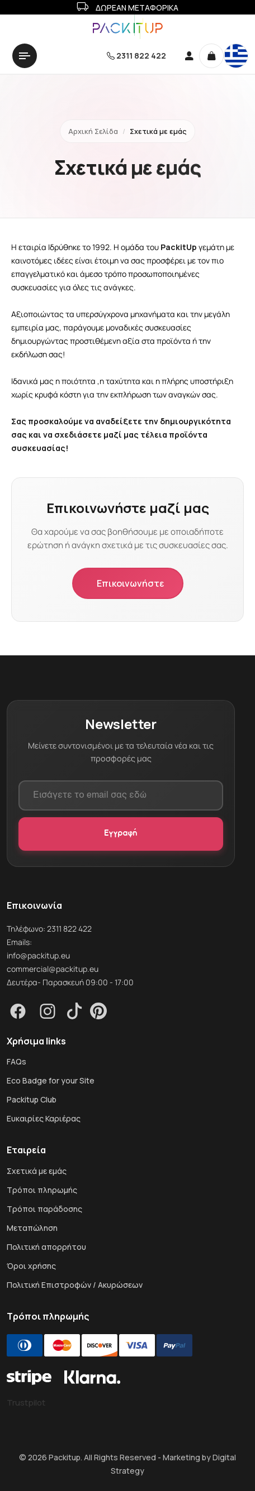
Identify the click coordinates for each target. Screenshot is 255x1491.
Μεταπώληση (32, 1228)
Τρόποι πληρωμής (42, 1190)
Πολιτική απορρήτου (46, 1247)
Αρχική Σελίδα (93, 131)
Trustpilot (26, 1402)
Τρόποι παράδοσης (44, 1209)
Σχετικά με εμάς (37, 1171)
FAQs (16, 1062)
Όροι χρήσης (31, 1266)
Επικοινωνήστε (130, 583)
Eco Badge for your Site (51, 1081)
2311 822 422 (141, 55)
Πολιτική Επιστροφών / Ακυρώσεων (75, 1285)
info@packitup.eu (38, 955)
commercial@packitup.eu (52, 968)
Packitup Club (31, 1100)
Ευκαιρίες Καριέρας (44, 1119)
